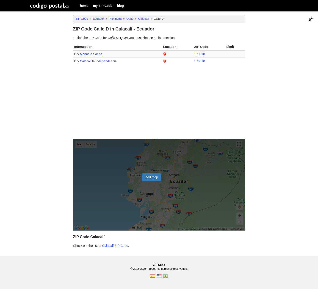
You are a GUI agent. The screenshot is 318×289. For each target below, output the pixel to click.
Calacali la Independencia (98, 61)
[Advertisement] (159, 104)
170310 (199, 54)
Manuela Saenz (91, 54)
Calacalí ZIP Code (115, 246)
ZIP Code (159, 265)
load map (151, 177)
